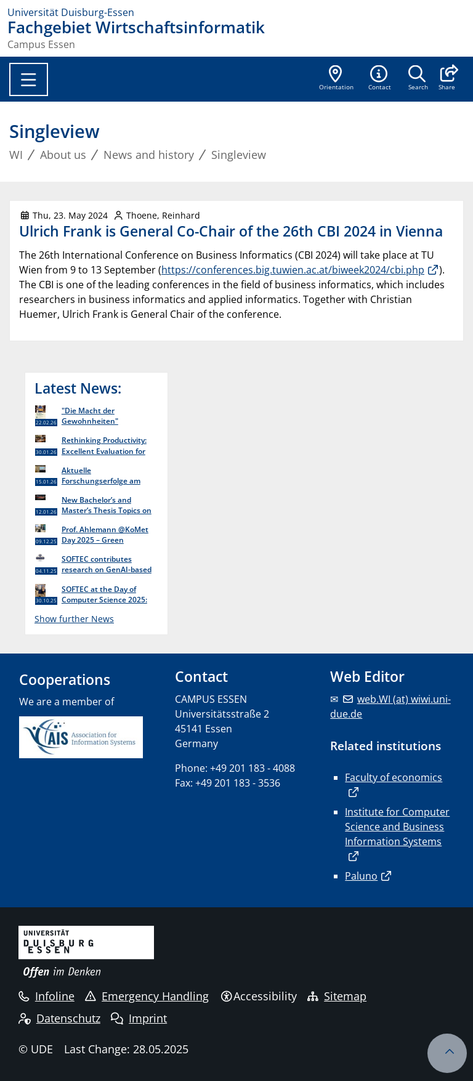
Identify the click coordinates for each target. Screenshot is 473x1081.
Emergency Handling (147, 996)
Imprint (139, 1018)
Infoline (46, 996)
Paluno (361, 876)
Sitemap (336, 996)
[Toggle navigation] (28, 79)
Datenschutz (59, 1018)
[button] (447, 78)
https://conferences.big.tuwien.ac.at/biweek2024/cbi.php (292, 270)
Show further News (74, 619)
